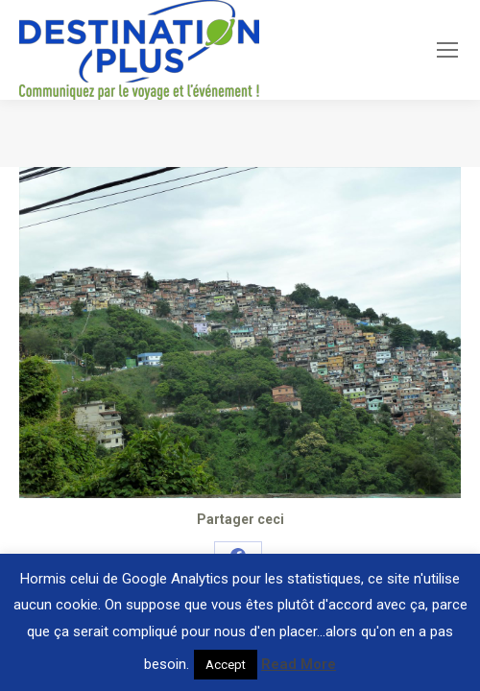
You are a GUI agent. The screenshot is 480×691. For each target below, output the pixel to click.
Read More (298, 664)
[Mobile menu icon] (447, 49)
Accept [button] (225, 664)
